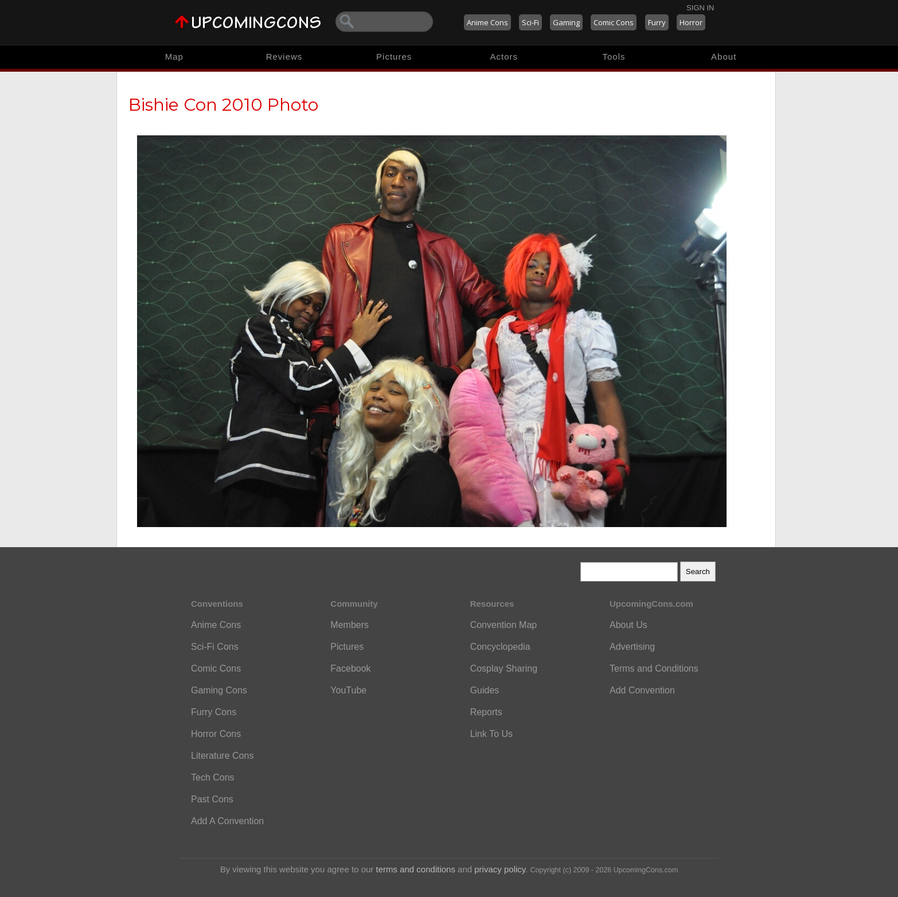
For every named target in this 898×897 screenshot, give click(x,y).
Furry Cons (213, 712)
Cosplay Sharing (503, 668)
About (723, 56)
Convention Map (503, 625)
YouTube (348, 690)
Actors (504, 56)
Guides (484, 690)
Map (174, 56)
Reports (486, 712)
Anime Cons (487, 22)
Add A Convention (227, 821)
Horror (691, 22)
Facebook (350, 668)
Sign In (700, 7)
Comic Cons (614, 22)
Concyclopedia (500, 647)
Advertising (632, 647)
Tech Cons (213, 777)
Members (349, 625)
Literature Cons (222, 755)
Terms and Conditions (654, 668)
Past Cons (212, 799)
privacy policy (499, 869)
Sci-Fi (530, 22)
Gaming (566, 22)
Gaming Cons (219, 690)
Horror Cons (216, 734)
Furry (657, 22)
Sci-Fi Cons (215, 647)
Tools (614, 56)
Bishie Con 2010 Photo (223, 104)
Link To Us (491, 734)
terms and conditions (415, 869)
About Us (628, 625)
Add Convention (642, 690)
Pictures (394, 56)
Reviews (284, 56)
